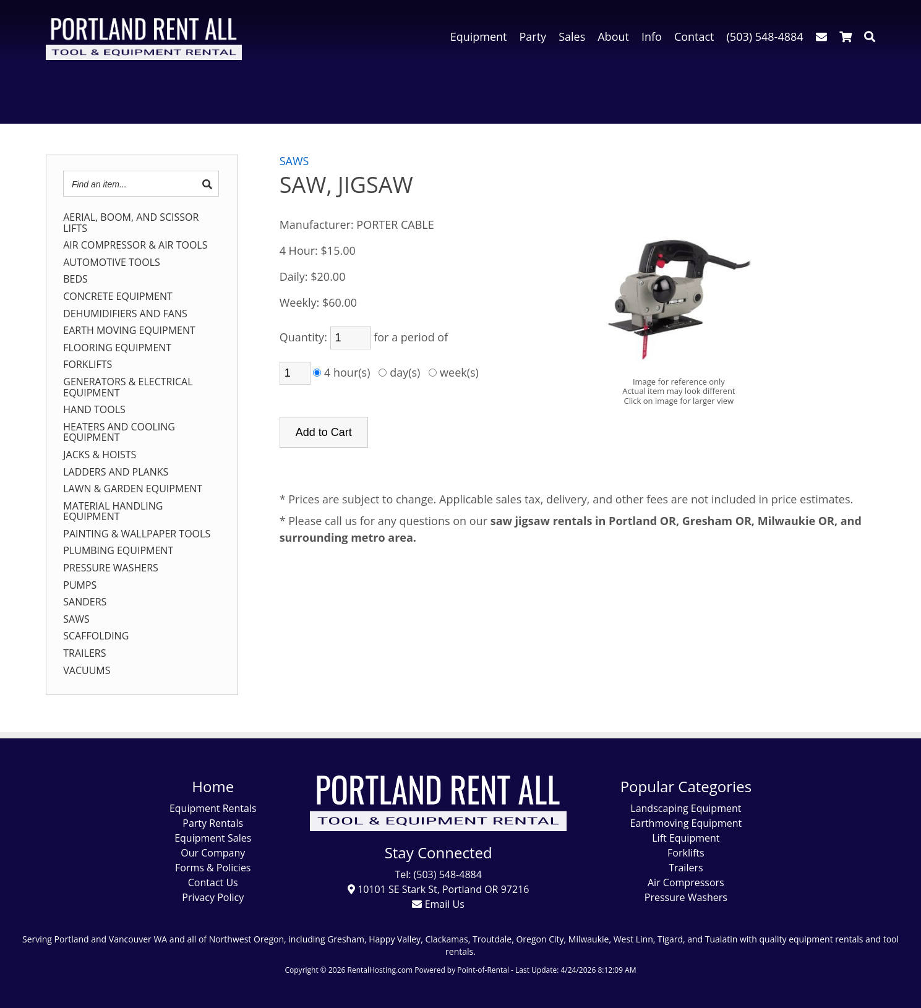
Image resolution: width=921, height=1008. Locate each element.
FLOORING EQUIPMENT (117, 348)
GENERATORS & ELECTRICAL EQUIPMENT (127, 387)
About (613, 36)
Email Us (438, 904)
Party (533, 36)
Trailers (686, 867)
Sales (572, 36)
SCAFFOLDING (96, 636)
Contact (694, 36)
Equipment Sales (212, 838)
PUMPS (79, 585)
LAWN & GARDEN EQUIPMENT (132, 489)
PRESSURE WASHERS (110, 568)
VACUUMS (86, 671)
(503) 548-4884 (765, 36)
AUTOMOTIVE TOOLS (111, 262)
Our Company (213, 853)
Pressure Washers (686, 897)
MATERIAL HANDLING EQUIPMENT (113, 512)
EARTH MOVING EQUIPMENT (129, 330)
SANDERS (84, 602)
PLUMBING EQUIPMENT (118, 551)
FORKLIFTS (87, 364)
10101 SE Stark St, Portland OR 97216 (438, 889)
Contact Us (213, 882)
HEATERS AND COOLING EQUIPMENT (119, 432)
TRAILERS (84, 653)
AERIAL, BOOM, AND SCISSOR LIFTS (131, 223)
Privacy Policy (213, 897)
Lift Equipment (685, 838)
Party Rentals (212, 823)
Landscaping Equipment (685, 808)
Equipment (478, 36)
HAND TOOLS (94, 410)
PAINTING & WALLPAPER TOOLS (136, 534)
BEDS (75, 279)
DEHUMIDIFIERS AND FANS (125, 314)
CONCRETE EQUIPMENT (118, 296)
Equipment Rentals (213, 808)
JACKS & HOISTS (99, 455)
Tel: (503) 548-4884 (438, 874)
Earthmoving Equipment (686, 823)
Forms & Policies (213, 867)
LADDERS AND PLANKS (115, 472)
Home (213, 786)
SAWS (76, 619)
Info (651, 36)
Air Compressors (686, 882)
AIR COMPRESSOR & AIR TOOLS (135, 245)
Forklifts (686, 853)
